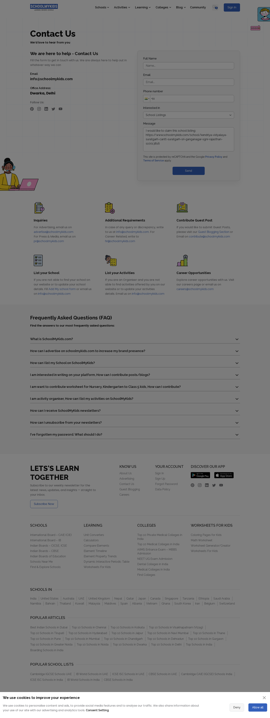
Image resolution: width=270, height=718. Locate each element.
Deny (236, 707)
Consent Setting (97, 710)
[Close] (264, 698)
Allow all (257, 707)
